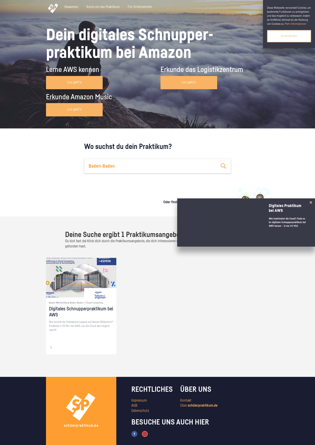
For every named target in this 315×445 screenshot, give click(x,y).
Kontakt (185, 400)
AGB (134, 405)
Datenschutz (140, 411)
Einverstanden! (289, 36)
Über (199, 405)
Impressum (139, 400)
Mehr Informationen (295, 24)
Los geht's (74, 82)
